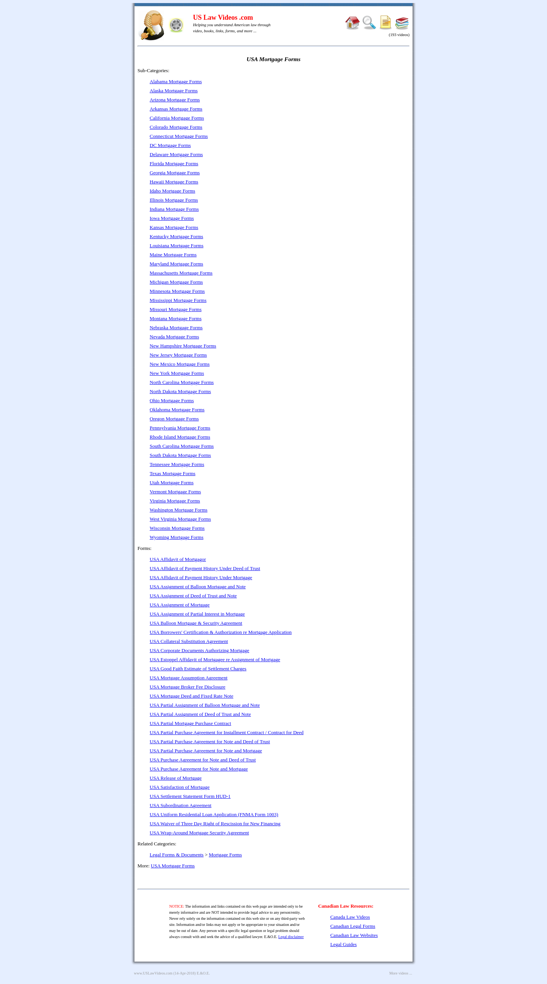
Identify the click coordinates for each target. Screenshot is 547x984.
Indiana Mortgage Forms (174, 209)
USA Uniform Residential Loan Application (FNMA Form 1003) (214, 814)
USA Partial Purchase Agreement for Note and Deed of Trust (210, 741)
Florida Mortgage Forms (174, 163)
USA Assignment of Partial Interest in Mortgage (197, 614)
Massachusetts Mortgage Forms (181, 273)
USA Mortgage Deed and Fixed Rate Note (191, 696)
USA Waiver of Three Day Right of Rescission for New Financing (215, 823)
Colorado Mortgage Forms (176, 127)
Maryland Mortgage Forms (176, 264)
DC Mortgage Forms (170, 145)
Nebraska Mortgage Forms (176, 327)
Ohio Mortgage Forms (172, 400)
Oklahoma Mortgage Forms (177, 409)
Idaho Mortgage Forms (172, 191)
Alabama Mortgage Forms (176, 81)
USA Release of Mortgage (176, 778)
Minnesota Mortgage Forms (177, 291)
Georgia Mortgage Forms (175, 172)
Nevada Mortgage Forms (174, 337)
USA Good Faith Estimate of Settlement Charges (198, 668)
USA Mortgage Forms (173, 866)
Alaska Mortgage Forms (174, 90)
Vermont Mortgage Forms (175, 491)
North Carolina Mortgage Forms (182, 382)
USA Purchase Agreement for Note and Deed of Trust (203, 760)
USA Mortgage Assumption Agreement (189, 678)
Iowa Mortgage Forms (172, 218)
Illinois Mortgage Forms (174, 200)
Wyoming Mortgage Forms (176, 537)
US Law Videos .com (223, 17)
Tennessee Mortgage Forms (177, 464)
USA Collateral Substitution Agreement (189, 641)
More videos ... (400, 973)
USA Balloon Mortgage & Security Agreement (196, 623)
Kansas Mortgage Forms (174, 227)
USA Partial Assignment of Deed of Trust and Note (200, 714)
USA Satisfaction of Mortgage (180, 787)
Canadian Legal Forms (352, 926)
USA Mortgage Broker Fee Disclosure (187, 687)
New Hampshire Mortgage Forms (183, 346)
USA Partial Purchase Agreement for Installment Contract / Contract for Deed (227, 732)
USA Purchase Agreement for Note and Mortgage (199, 769)
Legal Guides (343, 944)
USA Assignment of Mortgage (180, 605)
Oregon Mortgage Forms (174, 419)
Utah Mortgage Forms (172, 482)
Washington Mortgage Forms (178, 510)
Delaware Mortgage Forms (176, 154)
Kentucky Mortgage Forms (176, 236)
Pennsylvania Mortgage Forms (180, 428)
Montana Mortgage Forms (175, 318)
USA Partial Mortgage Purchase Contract (190, 723)
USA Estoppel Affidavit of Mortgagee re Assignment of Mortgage (215, 659)
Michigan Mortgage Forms (176, 282)
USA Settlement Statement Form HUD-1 (190, 796)
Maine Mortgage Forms (173, 254)
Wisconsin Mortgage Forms (177, 528)
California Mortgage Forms (177, 118)
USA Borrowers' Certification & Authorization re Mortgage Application (221, 632)
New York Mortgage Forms (177, 373)
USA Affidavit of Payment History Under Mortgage (201, 577)
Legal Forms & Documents (177, 855)
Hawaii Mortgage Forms (174, 182)
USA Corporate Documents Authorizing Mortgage (199, 650)
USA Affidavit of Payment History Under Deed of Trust (205, 568)
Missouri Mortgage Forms (176, 309)
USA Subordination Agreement (181, 805)
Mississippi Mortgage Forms (178, 300)
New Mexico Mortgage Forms (180, 364)
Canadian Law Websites (354, 935)
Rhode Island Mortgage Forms (180, 437)
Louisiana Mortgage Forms (177, 245)
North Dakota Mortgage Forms (180, 391)
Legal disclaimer (291, 937)
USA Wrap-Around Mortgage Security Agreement (199, 833)
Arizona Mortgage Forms (175, 100)
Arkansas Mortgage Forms (176, 109)
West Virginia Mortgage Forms (180, 519)
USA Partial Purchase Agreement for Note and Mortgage (206, 750)
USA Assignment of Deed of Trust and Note (193, 596)
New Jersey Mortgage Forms (178, 355)
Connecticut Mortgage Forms (179, 136)
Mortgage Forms (225, 855)
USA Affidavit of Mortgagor (178, 559)
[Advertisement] (344, 121)
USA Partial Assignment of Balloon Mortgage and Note (205, 705)
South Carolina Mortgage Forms (182, 446)
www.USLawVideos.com (153, 973)
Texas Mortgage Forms (172, 473)
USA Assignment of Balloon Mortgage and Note (198, 586)
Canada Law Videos (350, 917)
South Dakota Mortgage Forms (180, 455)
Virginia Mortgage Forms (175, 501)
